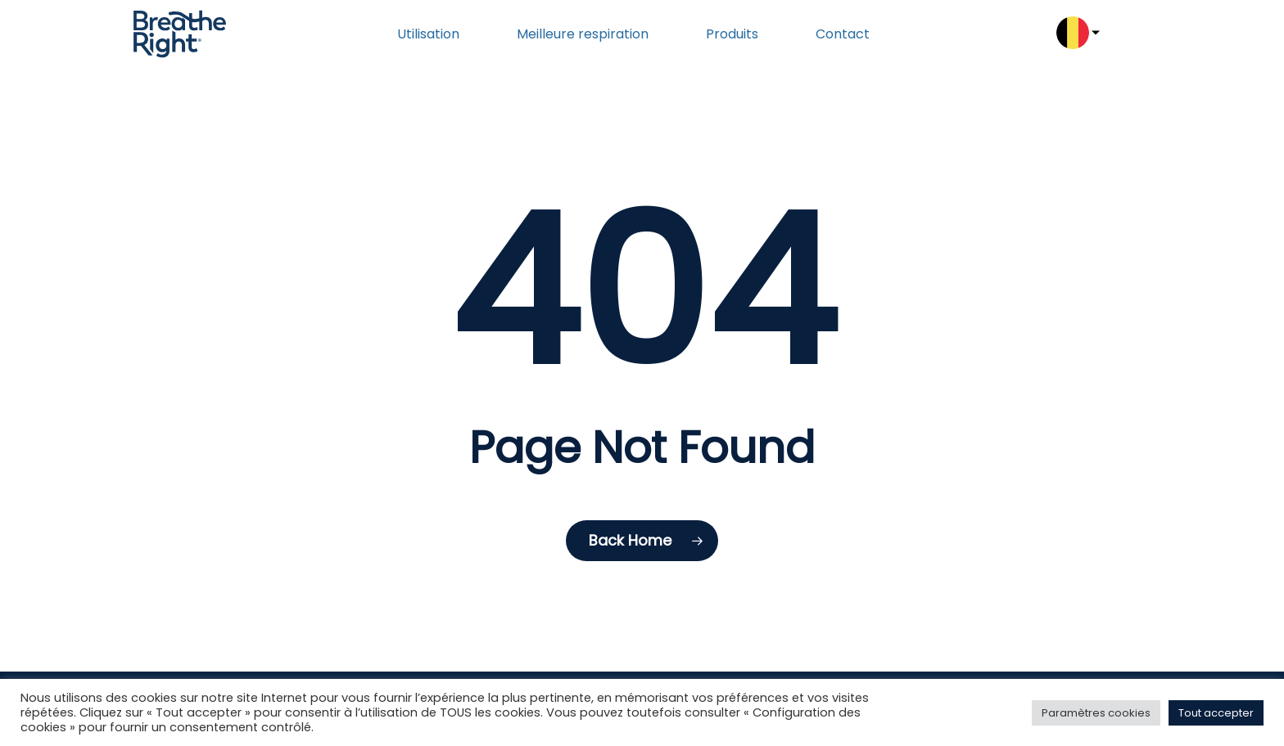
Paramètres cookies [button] (1096, 713)
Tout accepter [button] (1216, 713)
